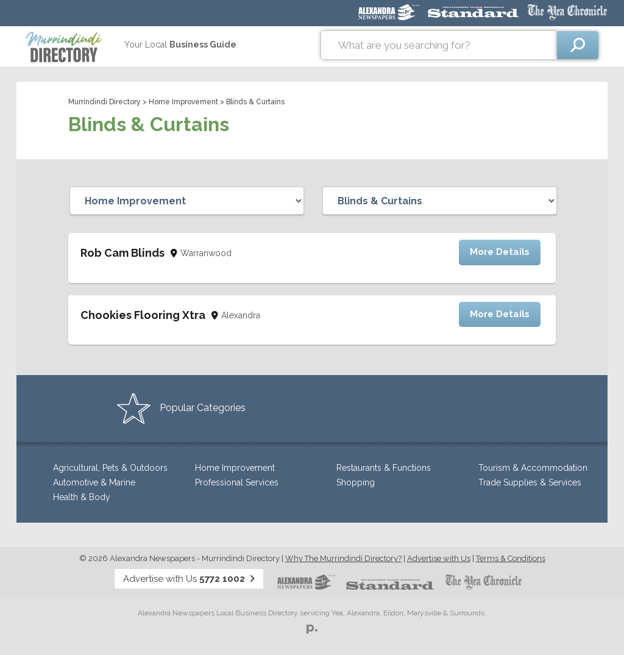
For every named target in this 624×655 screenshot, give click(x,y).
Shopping (355, 482)
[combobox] (439, 45)
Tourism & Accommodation (532, 468)
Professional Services (236, 482)
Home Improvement (183, 102)
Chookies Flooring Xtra (142, 315)
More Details (500, 251)
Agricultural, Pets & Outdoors (110, 468)
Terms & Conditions (510, 558)
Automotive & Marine (94, 482)
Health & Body (81, 497)
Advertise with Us (438, 558)
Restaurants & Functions (383, 468)
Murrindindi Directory (104, 102)
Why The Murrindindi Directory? (343, 558)
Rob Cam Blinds (122, 252)
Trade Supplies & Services (529, 482)
